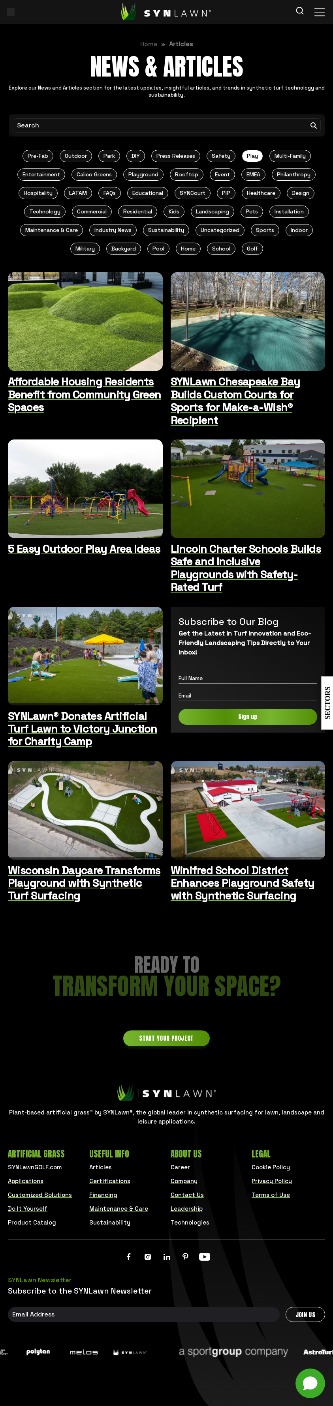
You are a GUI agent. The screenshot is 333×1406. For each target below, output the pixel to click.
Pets (252, 211)
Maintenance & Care (51, 230)
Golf (252, 248)
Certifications (109, 1181)
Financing (103, 1194)
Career (180, 1167)
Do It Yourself (27, 1208)
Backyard (123, 248)
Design (300, 192)
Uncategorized (220, 230)
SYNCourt (192, 192)
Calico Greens (94, 174)
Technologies (190, 1222)
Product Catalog (32, 1222)
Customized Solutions (40, 1194)
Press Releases (175, 155)
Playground (143, 174)
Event (222, 174)
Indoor (299, 230)
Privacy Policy (272, 1181)
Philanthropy (293, 174)
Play (252, 155)
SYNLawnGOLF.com (35, 1167)
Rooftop (186, 174)
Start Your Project (166, 1038)
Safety (221, 155)
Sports (265, 230)
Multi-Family (290, 155)
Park (109, 155)
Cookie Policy (271, 1167)
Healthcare (261, 192)
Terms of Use (271, 1194)
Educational (147, 192)
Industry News (113, 230)
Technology (44, 211)
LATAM (78, 192)
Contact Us (187, 1194)
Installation (289, 211)
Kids (174, 211)
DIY (136, 155)
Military (85, 248)
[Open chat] (310, 1383)
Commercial (92, 211)
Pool (158, 248)
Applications (25, 1181)
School (221, 248)
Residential (137, 211)
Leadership (187, 1208)
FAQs (109, 192)
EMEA (253, 174)
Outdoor (76, 155)
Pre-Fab (38, 155)
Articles (100, 1167)
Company (184, 1181)
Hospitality (38, 192)
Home (149, 44)
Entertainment (41, 174)
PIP (226, 192)
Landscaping (212, 211)
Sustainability (166, 230)
